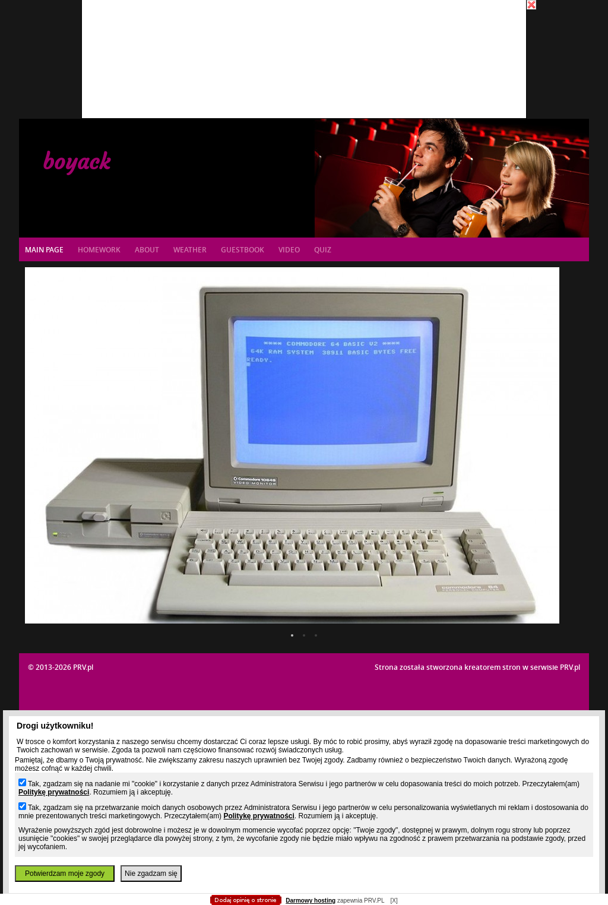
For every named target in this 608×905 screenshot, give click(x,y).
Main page (44, 250)
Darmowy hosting (310, 900)
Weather (190, 250)
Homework (99, 250)
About (147, 250)
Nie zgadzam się (151, 873)
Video (289, 250)
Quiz (322, 250)
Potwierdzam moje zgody (64, 873)
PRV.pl (570, 667)
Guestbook (242, 250)
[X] (393, 900)
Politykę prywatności (53, 792)
